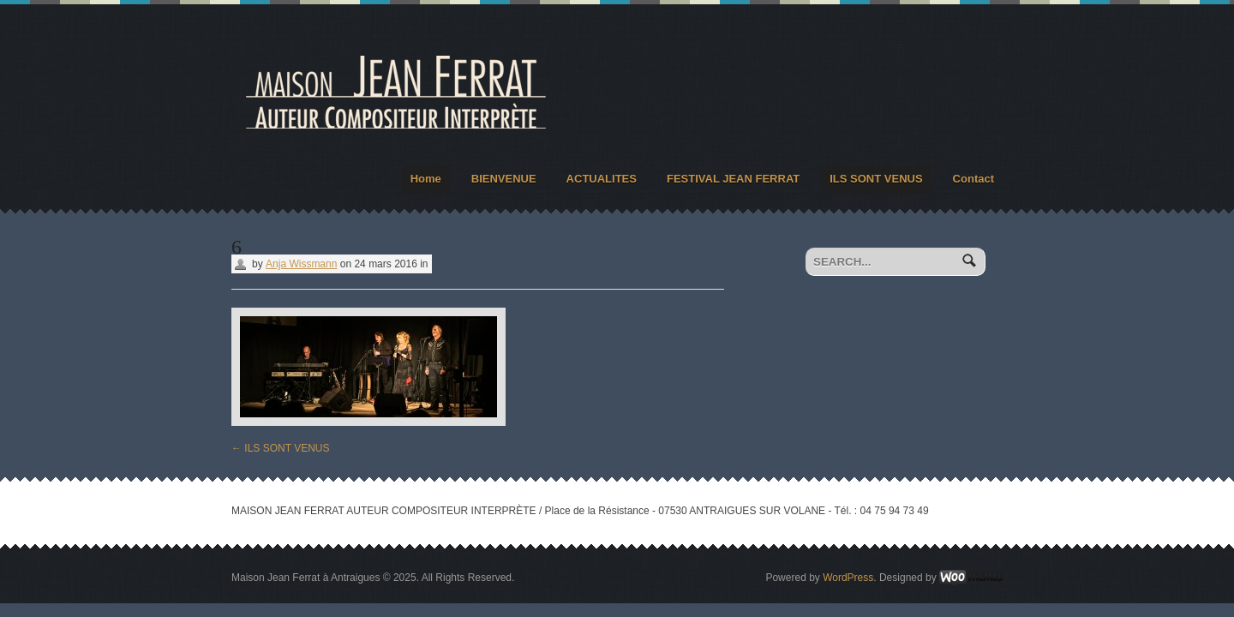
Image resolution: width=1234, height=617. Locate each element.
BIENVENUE (503, 178)
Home (425, 178)
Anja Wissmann (301, 264)
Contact (973, 178)
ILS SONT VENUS (876, 178)
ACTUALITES (601, 178)
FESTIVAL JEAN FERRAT (733, 178)
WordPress (848, 578)
